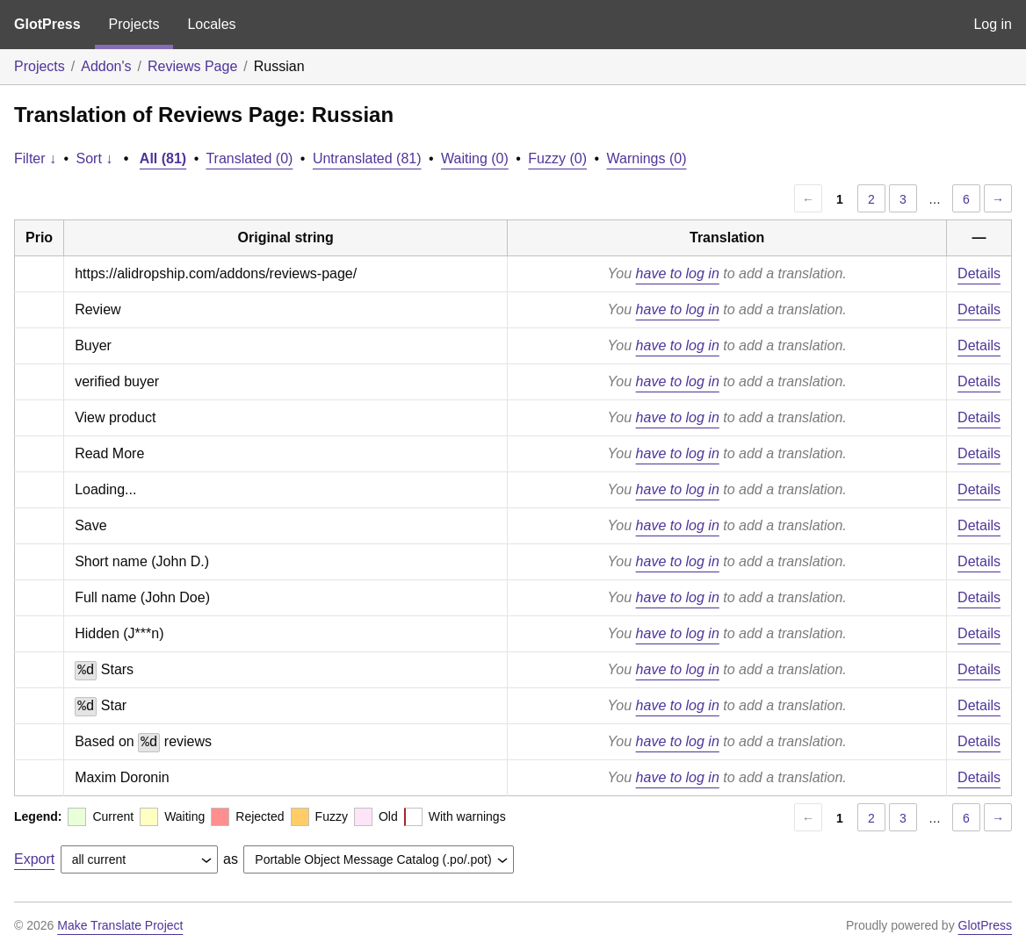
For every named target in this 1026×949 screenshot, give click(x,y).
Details (979, 273)
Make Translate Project (120, 925)
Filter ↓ (35, 158)
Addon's (106, 66)
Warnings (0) (647, 158)
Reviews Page (192, 66)
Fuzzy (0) (557, 158)
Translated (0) (249, 158)
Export (34, 859)
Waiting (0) (475, 158)
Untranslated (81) (367, 158)
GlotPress (47, 24)
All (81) (163, 158)
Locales (211, 24)
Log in (992, 24)
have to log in (677, 273)
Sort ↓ (94, 158)
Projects (134, 24)
